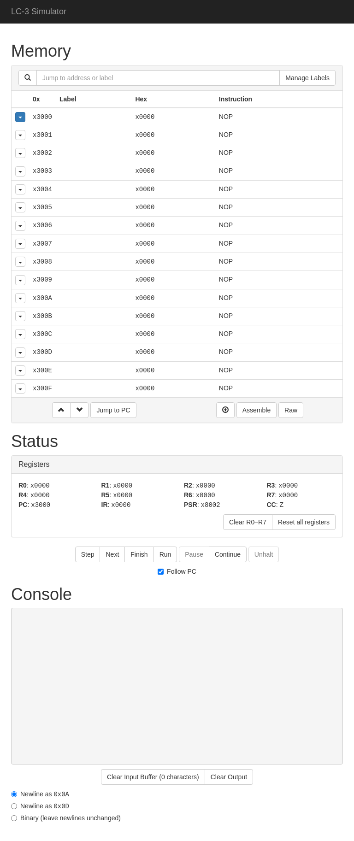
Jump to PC (113, 410)
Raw (290, 410)
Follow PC (177, 570)
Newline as (40, 792)
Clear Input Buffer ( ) (153, 775)
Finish (139, 553)
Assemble (256, 410)
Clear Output (229, 775)
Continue (228, 553)
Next (112, 553)
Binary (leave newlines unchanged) (66, 815)
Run (165, 553)
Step (87, 553)
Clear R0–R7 (247, 520)
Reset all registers (304, 520)
